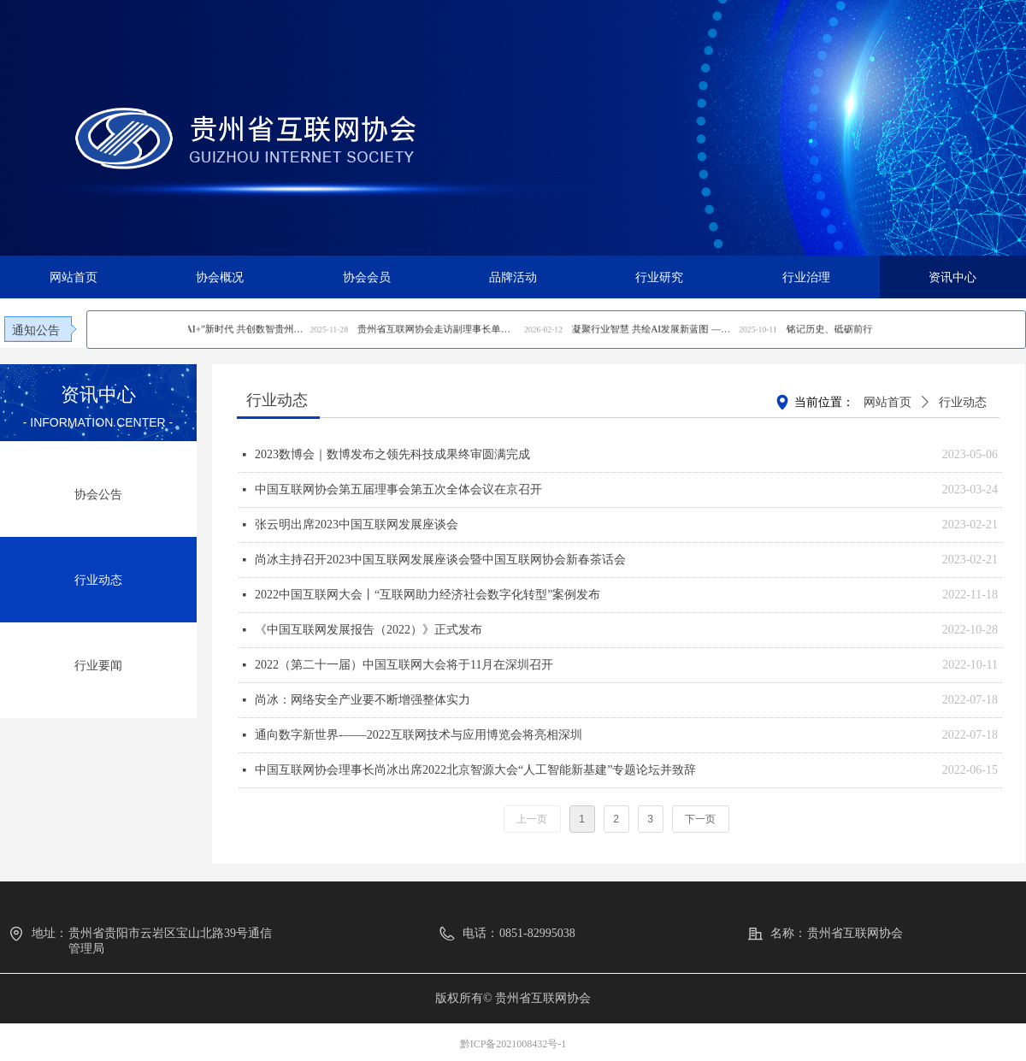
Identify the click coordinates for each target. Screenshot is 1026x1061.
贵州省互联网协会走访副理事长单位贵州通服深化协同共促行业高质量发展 (513, 330)
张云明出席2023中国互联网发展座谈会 (356, 524)
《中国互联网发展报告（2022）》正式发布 (368, 629)
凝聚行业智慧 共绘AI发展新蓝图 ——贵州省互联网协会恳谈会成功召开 (600, 330)
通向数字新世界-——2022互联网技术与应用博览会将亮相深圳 (418, 734)
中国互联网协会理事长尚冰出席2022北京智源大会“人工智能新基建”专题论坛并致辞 (475, 769)
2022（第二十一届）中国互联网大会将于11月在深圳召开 (404, 664)
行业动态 (963, 402)
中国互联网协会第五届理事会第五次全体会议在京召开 (398, 489)
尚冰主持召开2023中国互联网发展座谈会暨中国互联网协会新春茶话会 (440, 559)
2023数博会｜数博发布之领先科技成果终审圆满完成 (392, 454)
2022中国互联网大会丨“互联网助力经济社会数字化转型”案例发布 (427, 594)
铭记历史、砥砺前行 (670, 330)
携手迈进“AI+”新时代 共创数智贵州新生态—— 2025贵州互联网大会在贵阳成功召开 (428, 330)
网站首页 (887, 402)
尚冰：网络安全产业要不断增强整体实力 (362, 699)
